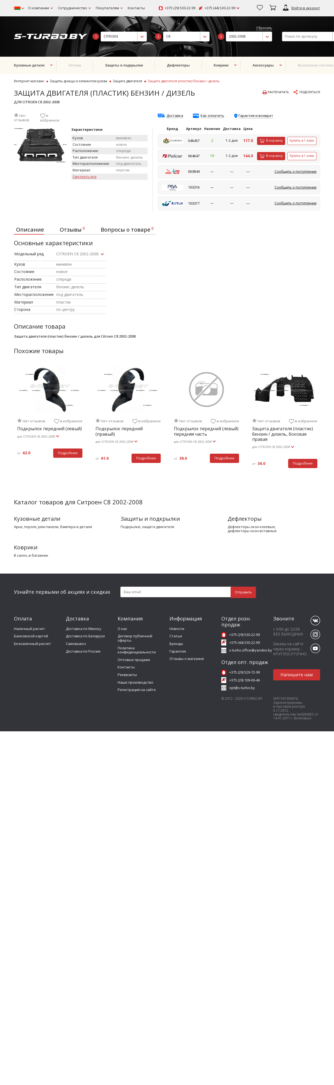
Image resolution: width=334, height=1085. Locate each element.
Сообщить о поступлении (296, 171)
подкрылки (130, 527)
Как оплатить (212, 116)
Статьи (175, 636)
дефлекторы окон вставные (252, 531)
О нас (122, 628)
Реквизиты (127, 674)
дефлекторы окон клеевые (251, 527)
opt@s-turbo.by (242, 687)
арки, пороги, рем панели (36, 527)
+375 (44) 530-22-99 (220, 8)
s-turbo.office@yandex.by (250, 650)
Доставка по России (83, 651)
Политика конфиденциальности (137, 650)
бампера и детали (76, 527)
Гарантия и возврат (255, 115)
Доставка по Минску (83, 628)
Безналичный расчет (32, 643)
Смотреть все (85, 177)
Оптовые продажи (134, 659)
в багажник (38, 555)
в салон (20, 555)
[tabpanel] (50, 414)
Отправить (243, 592)
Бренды (176, 643)
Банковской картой (31, 636)
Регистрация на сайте (137, 689)
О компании (38, 7)
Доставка (174, 116)
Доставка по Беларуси (85, 636)
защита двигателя (158, 527)
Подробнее (68, 452)
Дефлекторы (245, 518)
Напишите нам (297, 675)
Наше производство (135, 682)
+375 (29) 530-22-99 (180, 8)
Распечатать (276, 92)
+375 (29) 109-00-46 (244, 680)
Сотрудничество (72, 7)
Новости (176, 628)
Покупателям (107, 7)
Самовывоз (76, 643)
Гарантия (177, 651)
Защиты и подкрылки (150, 518)
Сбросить (264, 28)
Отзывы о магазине (186, 658)
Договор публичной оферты (135, 638)
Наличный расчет (29, 628)
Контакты (136, 7)
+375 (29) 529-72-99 (244, 672)
